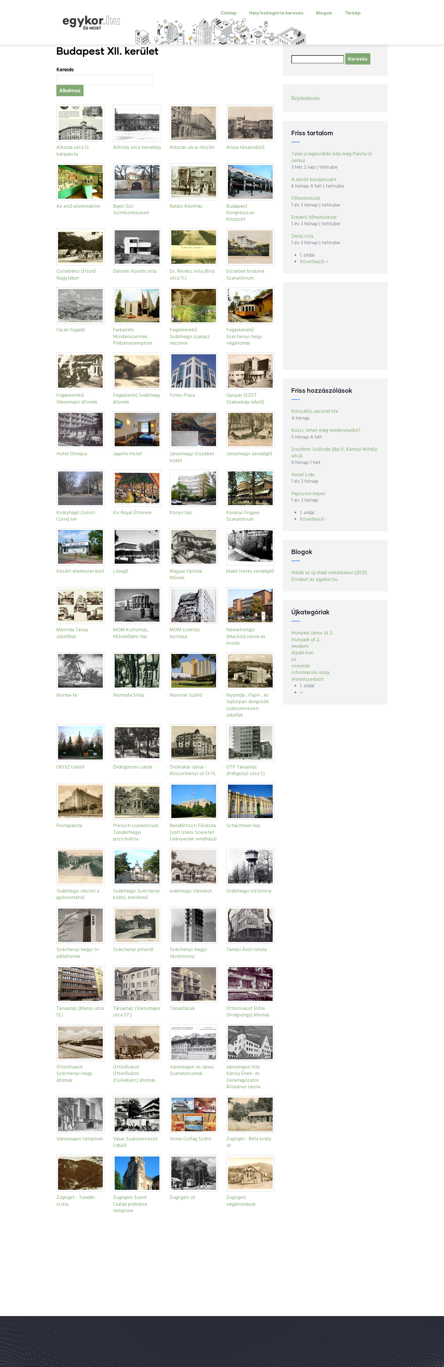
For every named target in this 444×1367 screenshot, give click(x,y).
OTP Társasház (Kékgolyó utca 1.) (245, 770)
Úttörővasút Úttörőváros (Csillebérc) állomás (134, 1074)
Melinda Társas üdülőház (72, 633)
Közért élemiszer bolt (80, 571)
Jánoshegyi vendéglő (249, 454)
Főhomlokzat (305, 198)
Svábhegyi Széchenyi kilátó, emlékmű (136, 894)
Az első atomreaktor (78, 206)
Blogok (324, 12)
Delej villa (302, 236)
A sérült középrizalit (313, 180)
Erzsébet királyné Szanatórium (245, 274)
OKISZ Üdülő (70, 767)
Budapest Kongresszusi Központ (240, 213)
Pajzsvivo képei (308, 494)
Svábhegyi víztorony (249, 891)
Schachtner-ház (243, 826)
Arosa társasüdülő (245, 147)
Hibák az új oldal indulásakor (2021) (329, 573)
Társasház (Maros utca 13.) (80, 1012)
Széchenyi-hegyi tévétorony (188, 953)
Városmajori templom (79, 1139)
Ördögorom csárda (132, 767)
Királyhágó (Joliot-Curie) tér (76, 516)
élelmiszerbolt (307, 679)
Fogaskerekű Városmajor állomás (76, 398)
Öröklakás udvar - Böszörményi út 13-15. (193, 770)
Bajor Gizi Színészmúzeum (131, 209)
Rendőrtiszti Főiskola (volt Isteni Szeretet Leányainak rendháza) (193, 832)
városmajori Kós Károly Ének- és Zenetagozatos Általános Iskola (243, 1077)
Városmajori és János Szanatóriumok (192, 1070)
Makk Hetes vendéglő (250, 571)
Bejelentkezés (305, 98)
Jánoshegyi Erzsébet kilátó (192, 457)
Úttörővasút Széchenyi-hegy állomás (74, 1074)
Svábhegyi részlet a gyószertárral (77, 894)
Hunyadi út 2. (305, 640)
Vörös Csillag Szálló (191, 1139)
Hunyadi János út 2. (312, 633)
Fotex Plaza (182, 395)
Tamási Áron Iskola (246, 950)
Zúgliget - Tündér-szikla (76, 1201)
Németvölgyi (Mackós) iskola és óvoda (245, 636)
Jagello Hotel (127, 454)
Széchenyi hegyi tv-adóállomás (78, 953)
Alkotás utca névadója (137, 147)
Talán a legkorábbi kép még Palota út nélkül (331, 157)
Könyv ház (181, 513)
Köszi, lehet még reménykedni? (325, 430)
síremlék (300, 666)
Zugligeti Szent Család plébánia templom (130, 1204)
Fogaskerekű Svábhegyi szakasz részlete (190, 336)
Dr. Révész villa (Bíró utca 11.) (192, 274)
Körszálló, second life (314, 411)
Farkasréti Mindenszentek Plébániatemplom (132, 336)
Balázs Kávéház (186, 206)
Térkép (353, 12)
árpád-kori (302, 653)
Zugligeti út (182, 1198)
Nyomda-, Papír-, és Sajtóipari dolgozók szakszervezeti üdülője (247, 705)
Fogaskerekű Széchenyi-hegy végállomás (244, 336)
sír (293, 660)
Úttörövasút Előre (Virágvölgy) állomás (248, 1012)
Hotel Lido (303, 475)
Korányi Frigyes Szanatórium (243, 516)
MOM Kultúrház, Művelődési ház (131, 633)
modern (299, 646)
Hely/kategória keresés (276, 12)
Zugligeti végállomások (241, 1201)
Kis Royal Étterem (132, 513)
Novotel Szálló (186, 695)
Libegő (120, 571)
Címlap (229, 12)
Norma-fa (66, 695)
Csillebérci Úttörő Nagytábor (76, 274)
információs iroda (310, 673)
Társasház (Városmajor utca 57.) (136, 1012)
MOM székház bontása (185, 633)
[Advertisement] (335, 326)
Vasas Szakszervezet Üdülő (135, 1142)
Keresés (65, 70)
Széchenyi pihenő (133, 950)
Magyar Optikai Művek (186, 574)
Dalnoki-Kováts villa (134, 271)
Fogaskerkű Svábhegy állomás (136, 398)
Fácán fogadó (70, 330)
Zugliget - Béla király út (248, 1142)
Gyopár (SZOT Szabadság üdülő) (245, 398)
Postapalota (69, 826)
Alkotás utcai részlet (192, 147)
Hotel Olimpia (71, 454)
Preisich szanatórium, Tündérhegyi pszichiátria (136, 832)
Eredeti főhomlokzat (314, 217)
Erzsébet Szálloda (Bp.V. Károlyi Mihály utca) (334, 452)
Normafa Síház (129, 695)
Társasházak (182, 1009)
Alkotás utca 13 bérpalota (72, 150)
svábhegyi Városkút (191, 891)
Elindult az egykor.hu (314, 580)
